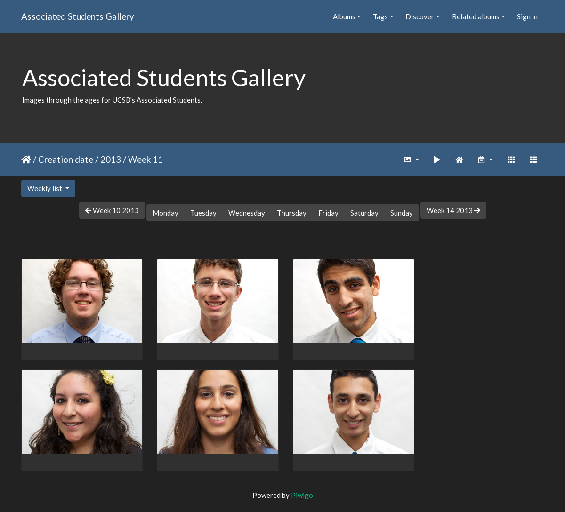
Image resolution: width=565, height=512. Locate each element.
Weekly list (45, 188)
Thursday (292, 212)
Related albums (476, 16)
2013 (110, 159)
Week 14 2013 (453, 210)
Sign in (527, 16)
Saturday (364, 212)
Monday (165, 212)
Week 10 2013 (112, 210)
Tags (380, 16)
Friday (328, 212)
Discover (419, 16)
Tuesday (203, 212)
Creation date (65, 159)
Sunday (401, 212)
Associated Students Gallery (77, 16)
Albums (344, 16)
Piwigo (302, 492)
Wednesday (246, 212)
